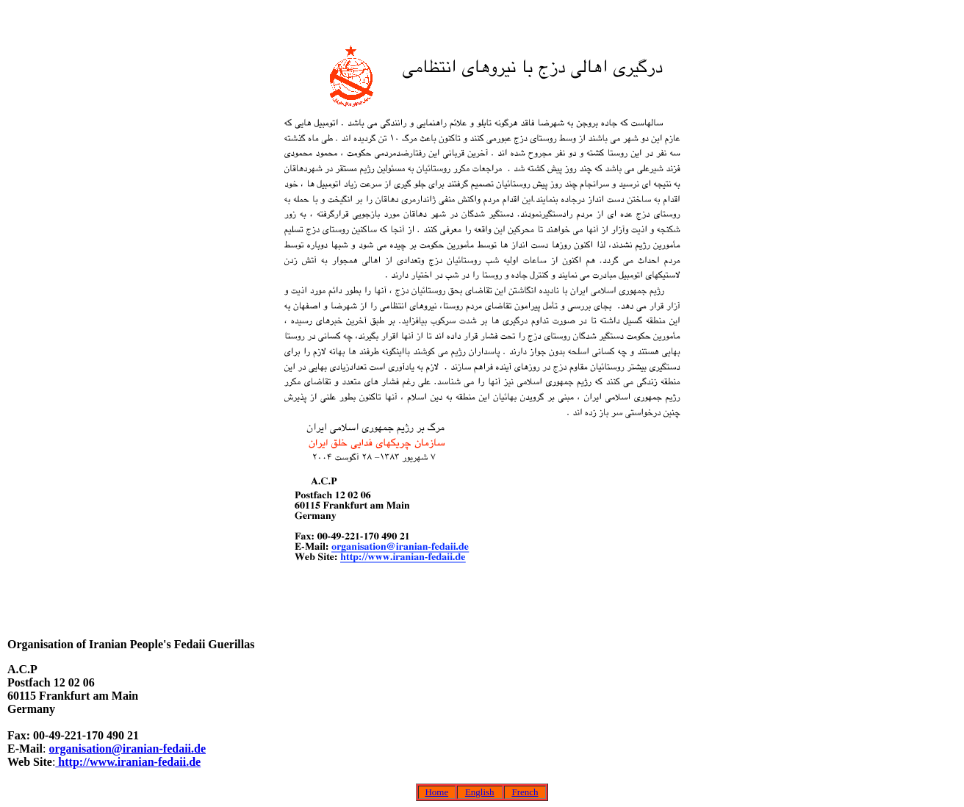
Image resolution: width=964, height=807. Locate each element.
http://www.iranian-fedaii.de (128, 762)
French (524, 791)
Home (436, 791)
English (479, 791)
